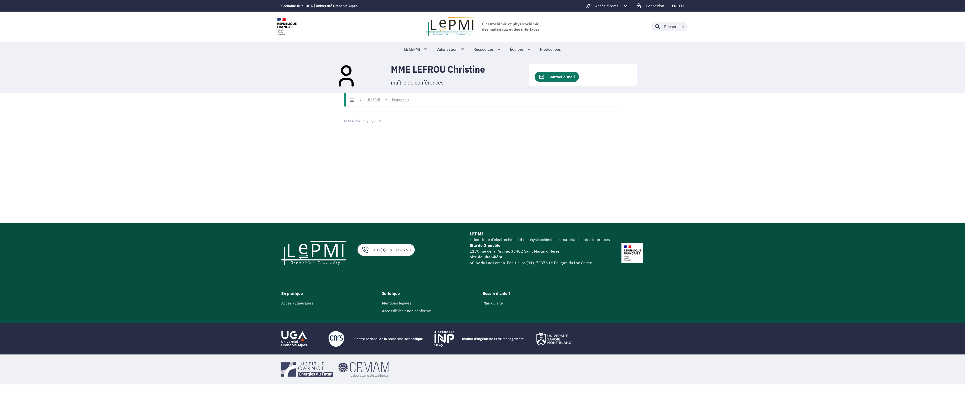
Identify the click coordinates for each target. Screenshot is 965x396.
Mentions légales (396, 303)
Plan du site (492, 303)
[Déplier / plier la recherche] (669, 26)
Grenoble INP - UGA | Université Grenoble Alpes (319, 6)
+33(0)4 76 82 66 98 (386, 250)
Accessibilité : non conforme (406, 310)
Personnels (400, 100)
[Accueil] (352, 100)
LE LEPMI (373, 100)
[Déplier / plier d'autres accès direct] (607, 6)
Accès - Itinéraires (297, 303)
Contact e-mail (557, 77)
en (681, 5)
